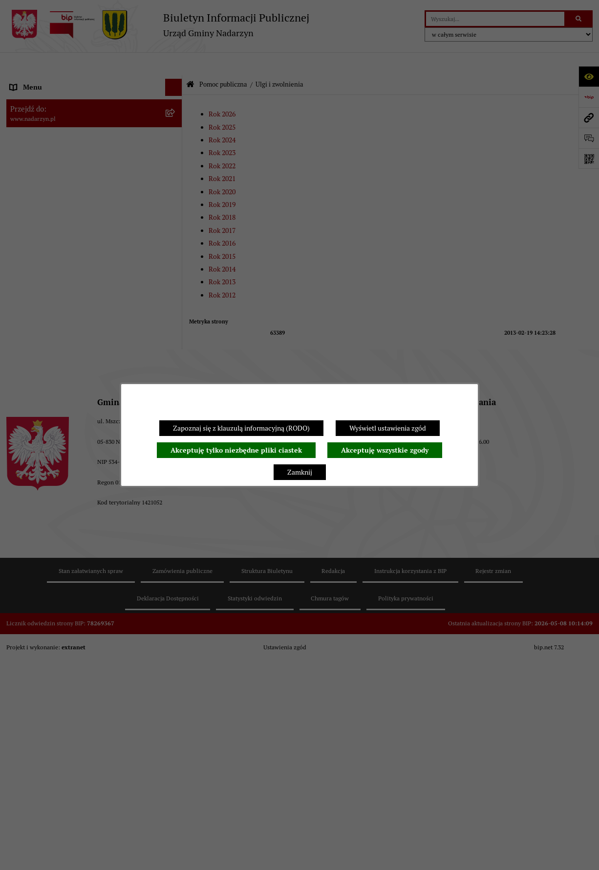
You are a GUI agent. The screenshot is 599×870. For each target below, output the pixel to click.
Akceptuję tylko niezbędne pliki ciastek (236, 450)
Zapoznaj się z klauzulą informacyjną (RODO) (241, 428)
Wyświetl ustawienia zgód (387, 428)
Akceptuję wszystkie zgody (384, 450)
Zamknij (299, 472)
